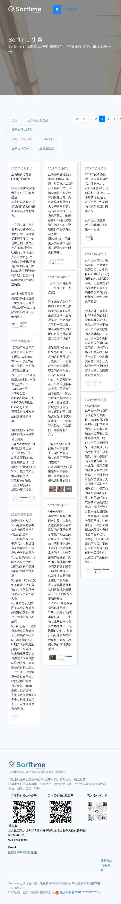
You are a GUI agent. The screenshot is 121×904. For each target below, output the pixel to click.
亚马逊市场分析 (22, 139)
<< (76, 118)
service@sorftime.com (22, 851)
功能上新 (48, 139)
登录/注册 (72, 9)
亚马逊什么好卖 (22, 129)
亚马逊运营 (47, 148)
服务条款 (106, 860)
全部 (15, 120)
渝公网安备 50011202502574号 (80, 892)
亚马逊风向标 (20, 148)
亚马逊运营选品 (38, 120)
